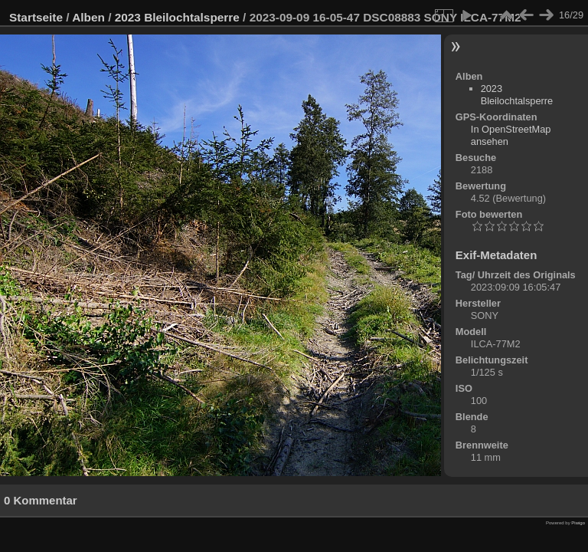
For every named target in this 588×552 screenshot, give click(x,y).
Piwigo (578, 523)
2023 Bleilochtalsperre (177, 17)
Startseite (36, 17)
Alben (88, 17)
